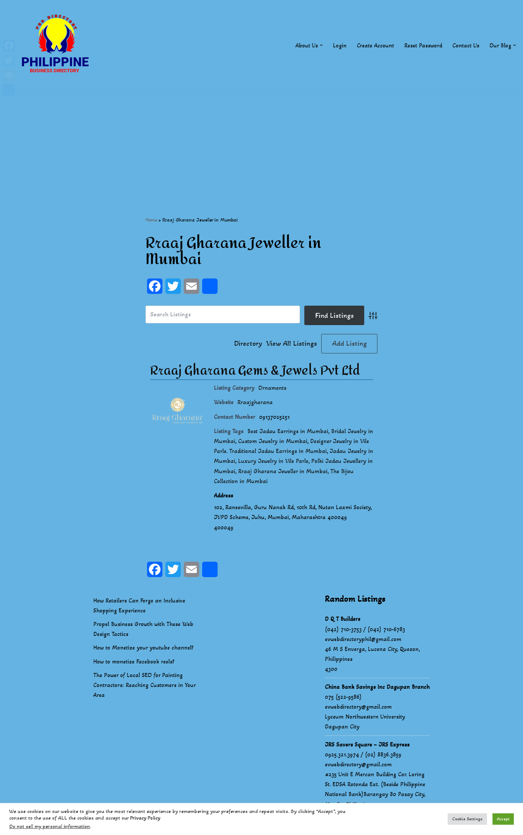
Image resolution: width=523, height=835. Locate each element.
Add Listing (349, 343)
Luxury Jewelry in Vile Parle (273, 460)
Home (151, 220)
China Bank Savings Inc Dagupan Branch (377, 686)
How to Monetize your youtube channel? (143, 647)
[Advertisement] (261, 142)
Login (340, 45)
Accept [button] (503, 819)
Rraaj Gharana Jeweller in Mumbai (282, 471)
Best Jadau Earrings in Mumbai (287, 431)
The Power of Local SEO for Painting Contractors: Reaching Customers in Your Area (144, 685)
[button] (321, 45)
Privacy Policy (145, 818)
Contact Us (465, 45)
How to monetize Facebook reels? (134, 661)
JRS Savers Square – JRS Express (367, 744)
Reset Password (423, 45)
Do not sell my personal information (49, 826)
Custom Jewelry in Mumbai (272, 441)
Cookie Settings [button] (467, 819)
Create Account (375, 45)
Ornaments (272, 387)
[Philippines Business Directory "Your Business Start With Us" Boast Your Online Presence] (57, 45)
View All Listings (291, 343)
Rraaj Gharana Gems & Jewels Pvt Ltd (255, 371)
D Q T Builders (342, 618)
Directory (248, 343)
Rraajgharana (255, 402)
